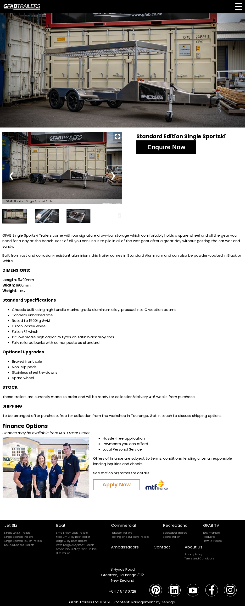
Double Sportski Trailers (19, 545)
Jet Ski (10, 525)
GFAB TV (211, 525)
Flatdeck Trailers (121, 533)
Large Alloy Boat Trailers (71, 541)
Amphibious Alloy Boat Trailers (76, 549)
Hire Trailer (63, 553)
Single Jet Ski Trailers (17, 533)
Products (209, 537)
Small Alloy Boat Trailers (72, 533)
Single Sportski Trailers (18, 537)
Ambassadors (125, 547)
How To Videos (212, 541)
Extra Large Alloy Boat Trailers (75, 545)
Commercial (123, 525)
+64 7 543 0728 (122, 591)
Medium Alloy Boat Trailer (73, 537)
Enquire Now (166, 147)
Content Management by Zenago (144, 602)
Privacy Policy (193, 554)
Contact (162, 547)
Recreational (176, 525)
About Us (193, 547)
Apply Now (117, 485)
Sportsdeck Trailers (175, 533)
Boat (61, 525)
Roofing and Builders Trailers (130, 537)
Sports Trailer (171, 537)
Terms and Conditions (199, 558)
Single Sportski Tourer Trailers (23, 541)
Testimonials (211, 533)
